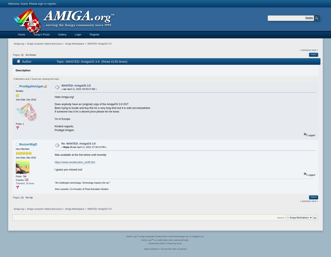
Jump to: (281, 217)
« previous (305, 50)
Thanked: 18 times (25, 183)
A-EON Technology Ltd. (178, 236)
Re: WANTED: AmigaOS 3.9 (78, 143)
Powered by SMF (156, 243)
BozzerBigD (28, 144)
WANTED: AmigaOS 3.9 (76, 85)
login (40, 3)
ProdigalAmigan (31, 86)
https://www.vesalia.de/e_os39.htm (75, 162)
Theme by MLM (174, 243)
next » (315, 50)
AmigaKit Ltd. (197, 236)
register (51, 3)
